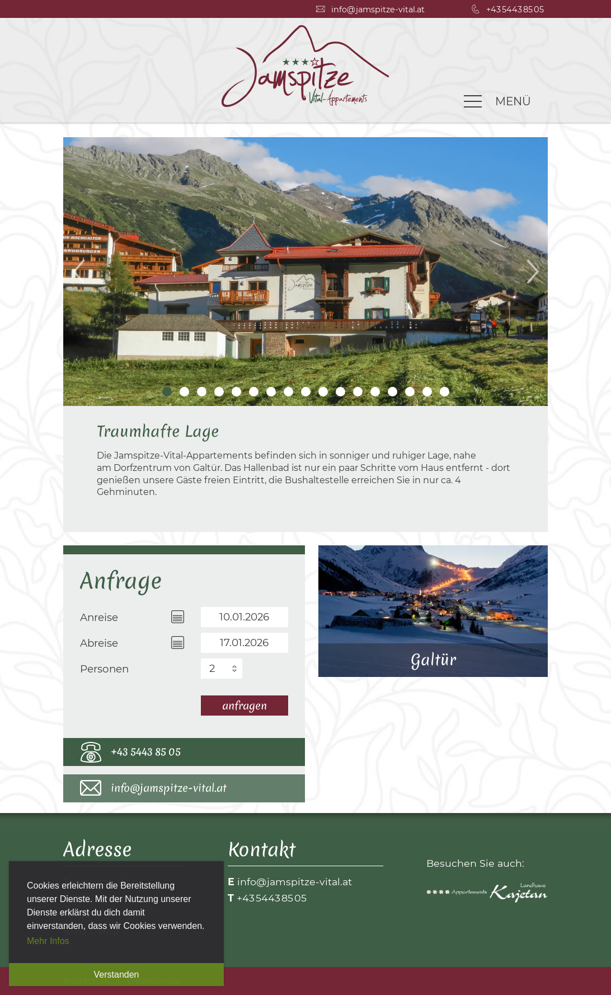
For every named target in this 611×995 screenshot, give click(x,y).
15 (410, 391)
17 (444, 391)
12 (358, 391)
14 (392, 391)
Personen (104, 668)
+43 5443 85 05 (146, 751)
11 (340, 391)
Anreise (99, 617)
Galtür (433, 611)
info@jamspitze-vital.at (169, 788)
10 (323, 391)
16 (427, 391)
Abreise (99, 643)
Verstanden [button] (116, 974)
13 (375, 391)
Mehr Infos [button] (48, 941)
